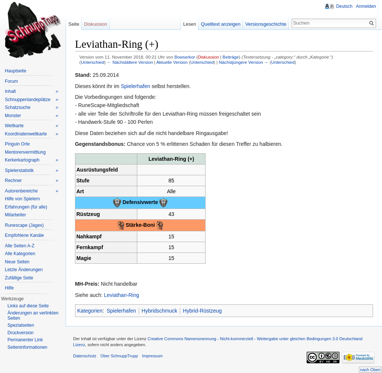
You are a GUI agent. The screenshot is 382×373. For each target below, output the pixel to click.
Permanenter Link (25, 339)
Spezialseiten (20, 325)
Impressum (152, 356)
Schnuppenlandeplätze (31, 100)
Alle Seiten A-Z (19, 245)
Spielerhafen (135, 86)
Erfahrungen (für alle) (26, 207)
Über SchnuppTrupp (119, 356)
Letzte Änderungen (24, 269)
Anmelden (366, 6)
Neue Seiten (17, 261)
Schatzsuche (31, 107)
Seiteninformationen (27, 347)
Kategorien (90, 311)
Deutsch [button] (344, 6)
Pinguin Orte (17, 144)
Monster (31, 116)
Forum (11, 81)
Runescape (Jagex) (24, 225)
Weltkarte (31, 126)
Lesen (189, 24)
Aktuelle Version (172, 62)
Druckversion (20, 332)
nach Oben (370, 369)
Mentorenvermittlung (25, 152)
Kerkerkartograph (31, 160)
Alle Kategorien (20, 253)
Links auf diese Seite (28, 305)
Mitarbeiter (15, 214)
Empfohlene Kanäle (24, 235)
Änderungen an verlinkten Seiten (33, 315)
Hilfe (9, 288)
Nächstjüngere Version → (244, 62)
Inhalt (31, 91)
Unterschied (92, 62)
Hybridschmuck (160, 311)
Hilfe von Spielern (22, 198)
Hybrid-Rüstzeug (202, 311)
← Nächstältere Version (130, 62)
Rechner (31, 181)
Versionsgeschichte (265, 24)
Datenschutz (84, 356)
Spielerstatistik (31, 170)
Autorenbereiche (31, 191)
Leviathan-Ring (121, 295)
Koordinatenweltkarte (31, 134)
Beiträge (231, 56)
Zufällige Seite (19, 277)
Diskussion (208, 56)
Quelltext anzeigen (221, 24)
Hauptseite (15, 70)
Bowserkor (184, 56)
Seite (73, 24)
